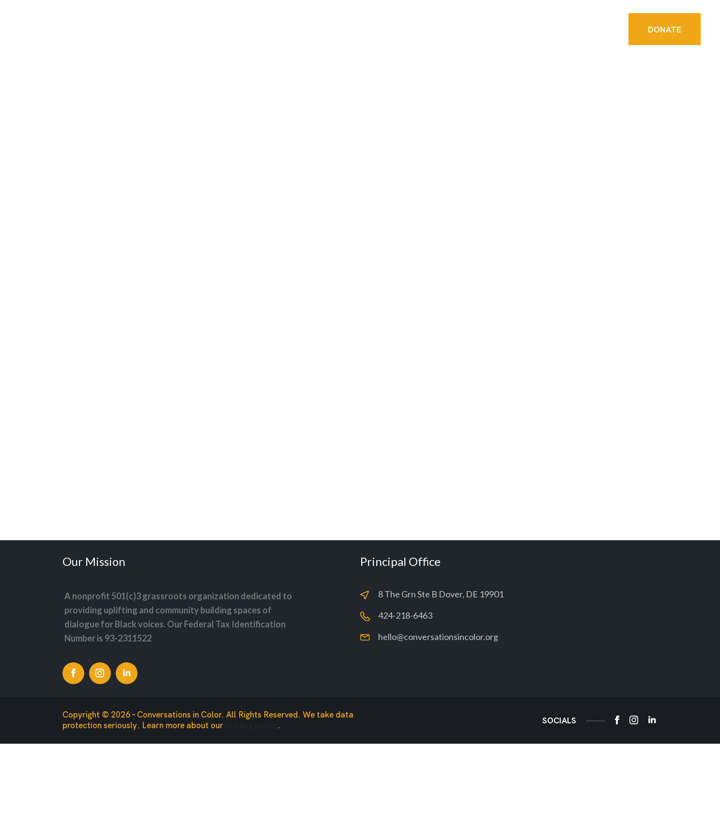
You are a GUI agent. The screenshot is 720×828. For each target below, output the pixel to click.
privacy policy (251, 810)
